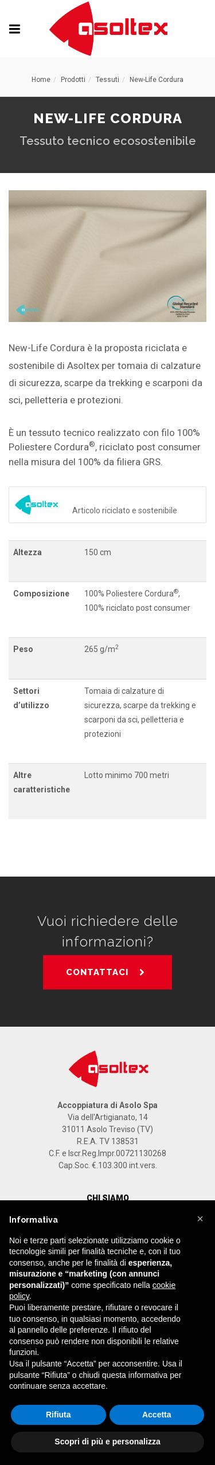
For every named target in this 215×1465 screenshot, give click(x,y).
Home (41, 80)
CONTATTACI (106, 972)
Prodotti (73, 80)
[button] (200, 1218)
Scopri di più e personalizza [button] (107, 1441)
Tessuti (107, 80)
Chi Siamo (108, 1198)
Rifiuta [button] (58, 1414)
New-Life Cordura (156, 80)
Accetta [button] (156, 1414)
